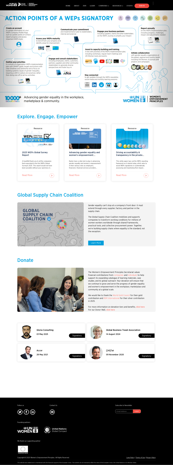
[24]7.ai (110, 350)
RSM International (111, 298)
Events (130, 6)
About (76, 6)
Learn (92, 6)
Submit (136, 411)
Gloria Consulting (45, 330)
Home (68, 6)
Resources (118, 6)
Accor (39, 350)
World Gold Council (121, 295)
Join (84, 6)
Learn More (96, 243)
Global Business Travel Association (123, 330)
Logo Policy (130, 457)
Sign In (142, 6)
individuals (132, 275)
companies (119, 275)
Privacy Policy (151, 457)
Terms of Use (140, 457)
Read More (27, 175)
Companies (104, 6)
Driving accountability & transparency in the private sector (129, 155)
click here (140, 307)
